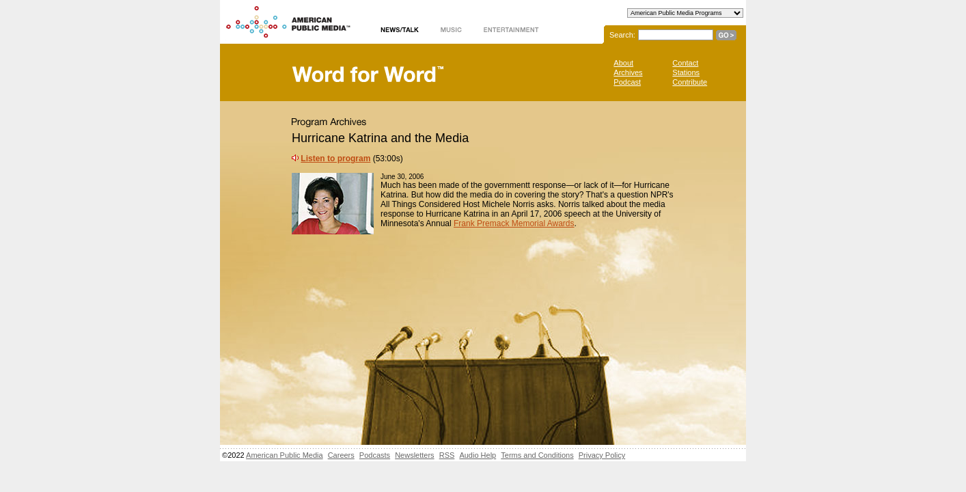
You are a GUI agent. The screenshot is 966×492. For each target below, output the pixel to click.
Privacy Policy (602, 455)
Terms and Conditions (537, 455)
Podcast (627, 82)
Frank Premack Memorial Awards (514, 223)
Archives (627, 72)
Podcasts (374, 455)
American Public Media (284, 455)
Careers (341, 455)
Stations (686, 72)
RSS (447, 455)
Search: (622, 35)
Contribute (689, 82)
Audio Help (477, 455)
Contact (685, 63)
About (623, 63)
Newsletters (414, 455)
